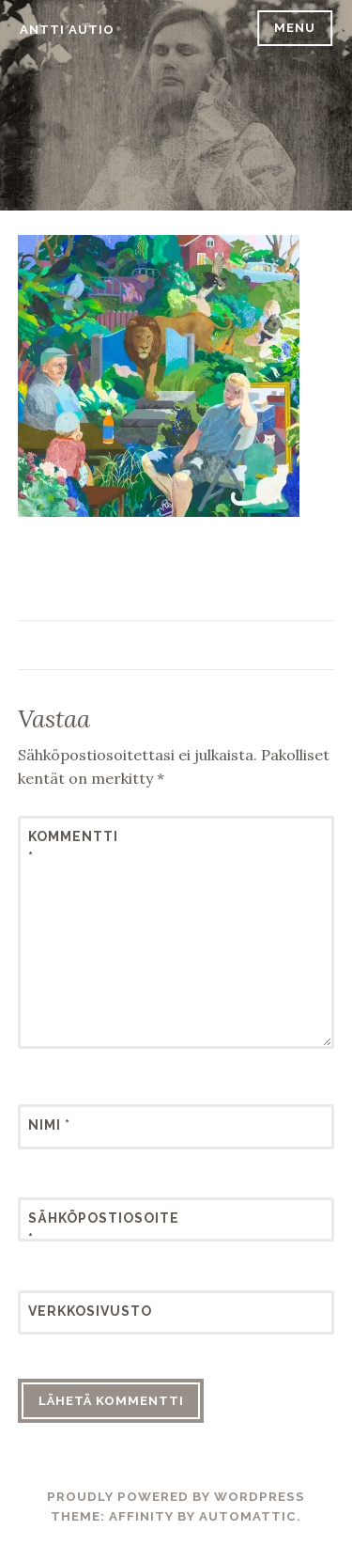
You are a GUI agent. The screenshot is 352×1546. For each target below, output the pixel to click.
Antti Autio (67, 30)
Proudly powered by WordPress (176, 1497)
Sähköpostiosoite (74, 1228)
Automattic (248, 1516)
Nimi (49, 1124)
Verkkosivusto (74, 1311)
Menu (294, 28)
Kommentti (73, 847)
